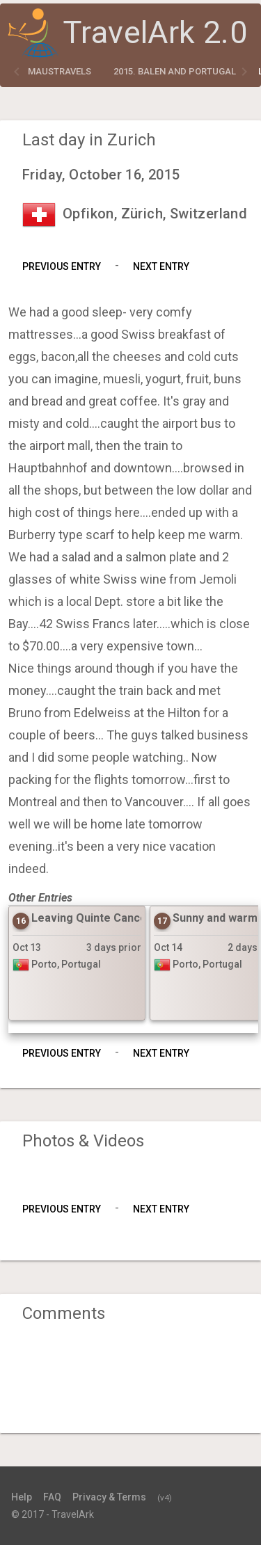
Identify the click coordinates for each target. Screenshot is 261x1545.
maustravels (59, 71)
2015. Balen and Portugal (174, 71)
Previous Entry (61, 266)
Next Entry (161, 266)
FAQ (52, 1497)
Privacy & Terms (109, 1497)
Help (21, 1497)
